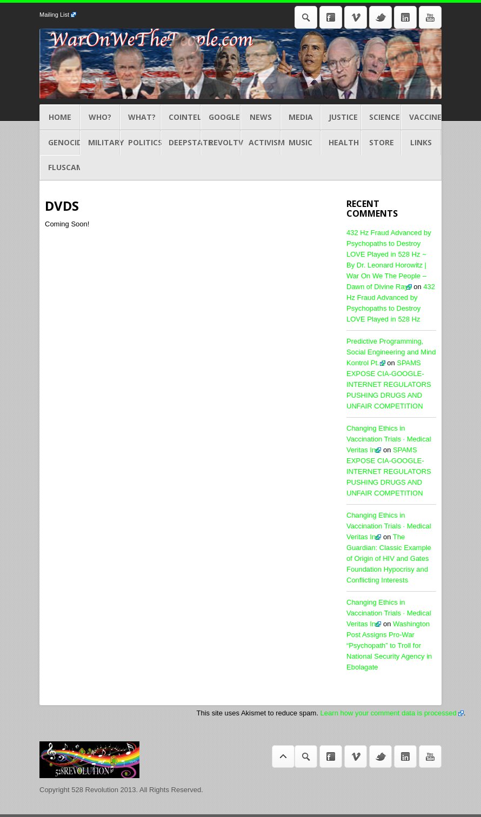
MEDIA (300, 117)
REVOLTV (221, 142)
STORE (381, 142)
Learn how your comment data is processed (388, 713)
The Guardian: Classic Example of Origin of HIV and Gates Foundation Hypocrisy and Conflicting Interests (388, 558)
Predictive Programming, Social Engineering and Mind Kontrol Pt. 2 (391, 352)
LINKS (421, 142)
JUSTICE (340, 117)
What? (140, 117)
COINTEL (181, 117)
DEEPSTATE (181, 142)
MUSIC (300, 142)
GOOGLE (221, 117)
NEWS (260, 117)
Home (60, 117)
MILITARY (100, 142)
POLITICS (140, 142)
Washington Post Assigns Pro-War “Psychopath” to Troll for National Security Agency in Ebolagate (389, 645)
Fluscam (60, 167)
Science (381, 117)
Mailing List (54, 14)
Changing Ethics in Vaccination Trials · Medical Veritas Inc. (388, 439)
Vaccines (421, 117)
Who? (100, 117)
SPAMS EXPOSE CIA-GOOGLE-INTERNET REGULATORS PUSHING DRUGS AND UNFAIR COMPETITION (388, 384)
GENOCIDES (60, 142)
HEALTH (340, 142)
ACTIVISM (260, 142)
